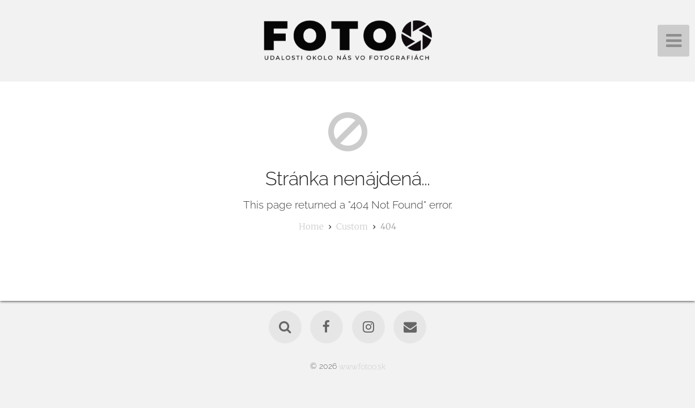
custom (352, 226)
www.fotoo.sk (362, 366)
